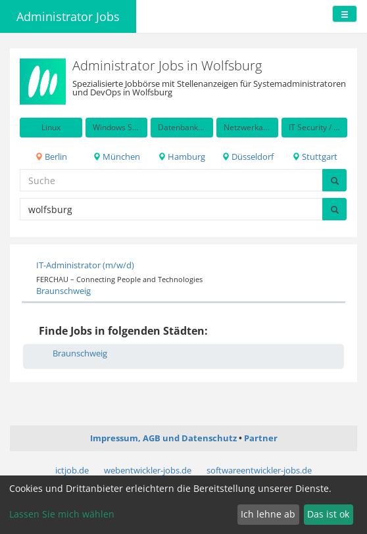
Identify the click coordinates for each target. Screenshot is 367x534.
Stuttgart (314, 156)
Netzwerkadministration (251, 127)
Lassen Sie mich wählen (61, 514)
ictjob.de (72, 470)
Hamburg (181, 156)
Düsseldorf (248, 156)
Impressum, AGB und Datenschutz (163, 438)
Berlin (51, 156)
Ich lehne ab (268, 514)
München (116, 156)
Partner (261, 438)
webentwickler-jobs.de (147, 470)
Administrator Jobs (68, 16)
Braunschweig (63, 291)
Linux (51, 127)
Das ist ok (328, 514)
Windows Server (120, 127)
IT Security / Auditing (318, 127)
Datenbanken (182, 127)
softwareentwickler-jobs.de (259, 470)
